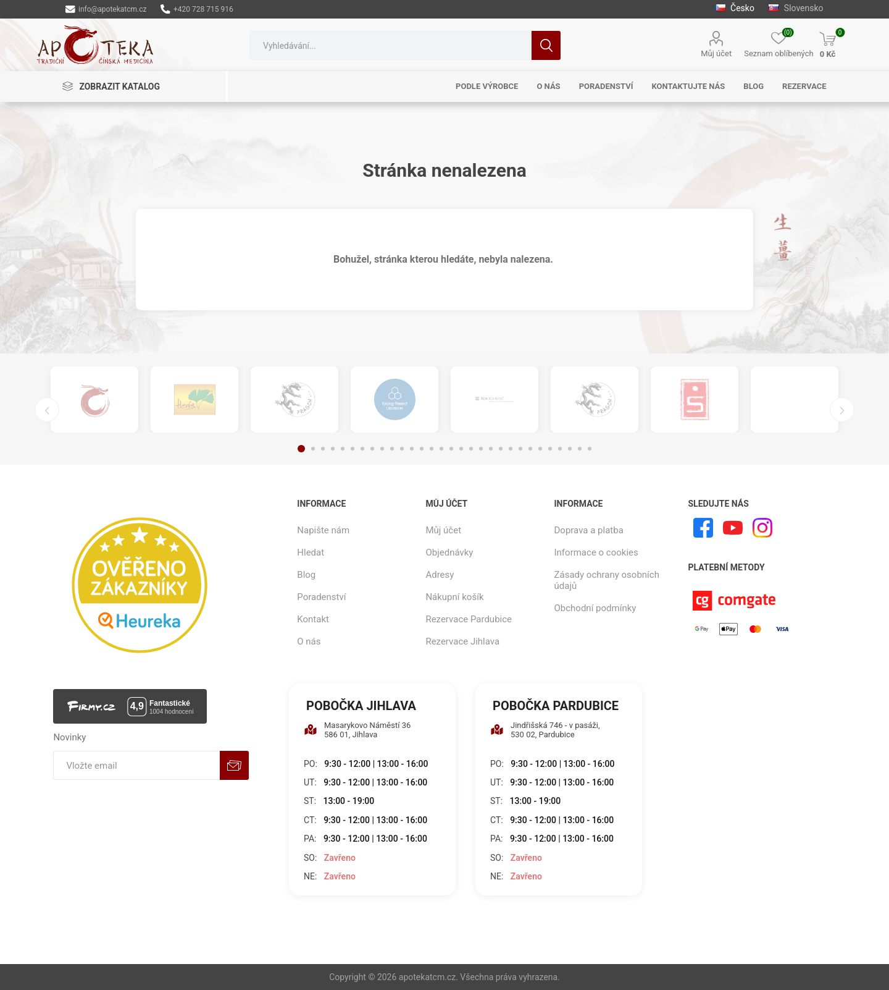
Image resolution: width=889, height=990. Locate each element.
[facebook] (703, 528)
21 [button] (501, 449)
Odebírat (234, 765)
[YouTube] (733, 528)
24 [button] (530, 449)
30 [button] (589, 449)
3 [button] (323, 449)
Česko (736, 8)
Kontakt (313, 619)
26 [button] (550, 449)
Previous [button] (47, 409)
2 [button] (313, 449)
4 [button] (333, 449)
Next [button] (842, 409)
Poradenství (321, 597)
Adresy (439, 574)
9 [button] (382, 449)
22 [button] (510, 449)
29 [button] (580, 449)
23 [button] (520, 449)
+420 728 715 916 (197, 9)
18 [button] (471, 449)
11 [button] (402, 449)
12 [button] (412, 449)
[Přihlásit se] (136, 765)
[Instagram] (762, 528)
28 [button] (570, 449)
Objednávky (449, 552)
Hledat (546, 45)
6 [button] (352, 449)
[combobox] (391, 45)
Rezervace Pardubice (468, 619)
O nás (308, 641)
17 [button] (461, 449)
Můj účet (716, 53)
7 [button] (362, 449)
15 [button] (441, 449)
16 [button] (451, 449)
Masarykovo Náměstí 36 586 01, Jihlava (357, 730)
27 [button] (560, 449)
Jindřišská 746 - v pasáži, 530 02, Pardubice (545, 730)
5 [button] (342, 449)
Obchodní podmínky (595, 608)
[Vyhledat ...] (391, 45)
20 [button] (491, 449)
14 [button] (431, 449)
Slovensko (796, 8)
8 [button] (372, 449)
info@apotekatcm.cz (105, 9)
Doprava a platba (589, 530)
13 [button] (422, 449)
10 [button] (392, 449)
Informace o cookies (596, 552)
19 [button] (481, 449)
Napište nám (323, 530)
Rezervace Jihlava (462, 641)
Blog (306, 574)
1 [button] (301, 448)
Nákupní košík (454, 597)
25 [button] (540, 449)
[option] (94, 399)
